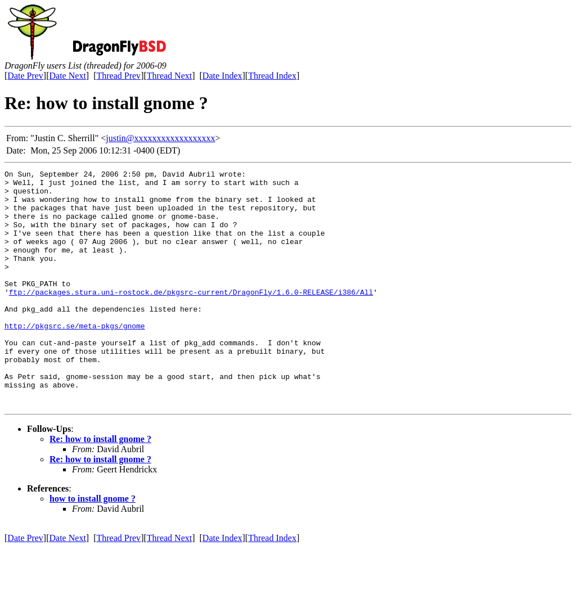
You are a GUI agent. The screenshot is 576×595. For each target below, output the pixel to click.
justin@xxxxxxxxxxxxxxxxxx (160, 138)
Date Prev (25, 75)
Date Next (68, 75)
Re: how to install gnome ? (100, 486)
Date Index (222, 75)
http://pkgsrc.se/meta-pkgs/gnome (74, 358)
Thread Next (169, 75)
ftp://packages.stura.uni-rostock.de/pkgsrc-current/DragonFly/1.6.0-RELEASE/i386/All (191, 317)
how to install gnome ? (93, 546)
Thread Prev (118, 75)
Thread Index (272, 75)
